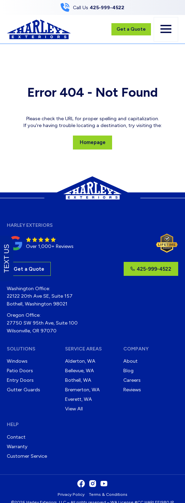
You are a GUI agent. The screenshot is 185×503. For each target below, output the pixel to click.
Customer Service (27, 456)
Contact (16, 437)
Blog (128, 370)
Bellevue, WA (79, 370)
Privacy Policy (71, 494)
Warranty (17, 446)
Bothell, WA (78, 380)
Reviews (132, 390)
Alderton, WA (80, 361)
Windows (17, 361)
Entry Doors (20, 380)
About (130, 361)
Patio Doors (20, 370)
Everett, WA (78, 399)
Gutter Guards (23, 390)
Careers (132, 380)
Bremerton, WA (82, 390)
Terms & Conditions (108, 494)
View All (74, 409)
